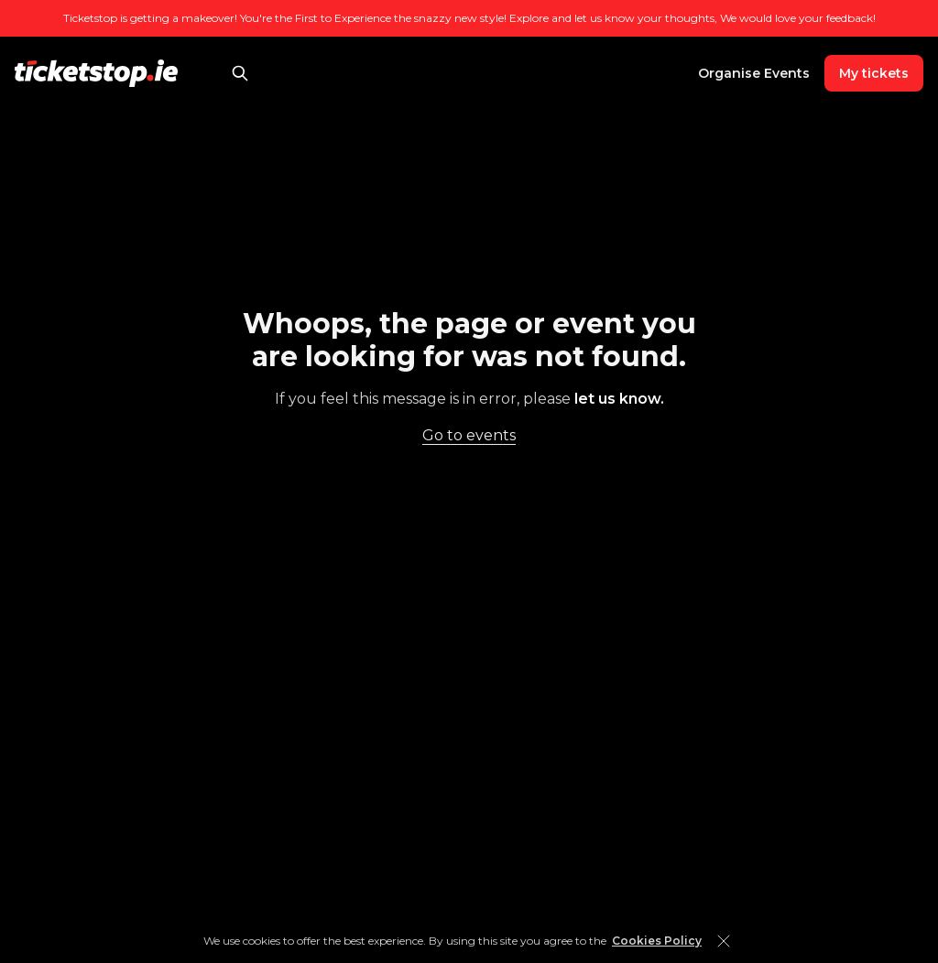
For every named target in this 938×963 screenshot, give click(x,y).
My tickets (874, 73)
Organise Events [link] (754, 73)
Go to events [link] (469, 435)
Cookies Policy (657, 940)
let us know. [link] (619, 398)
